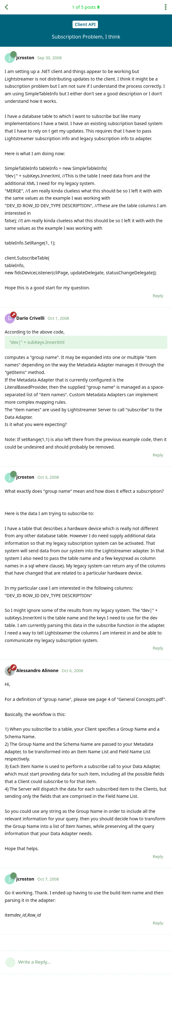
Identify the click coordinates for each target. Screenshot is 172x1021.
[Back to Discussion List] (6, 7)
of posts (86, 7)
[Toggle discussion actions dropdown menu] (165, 7)
